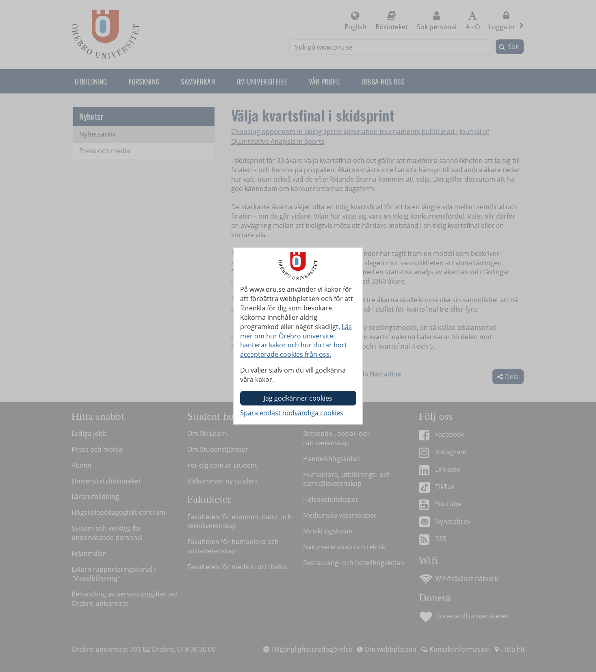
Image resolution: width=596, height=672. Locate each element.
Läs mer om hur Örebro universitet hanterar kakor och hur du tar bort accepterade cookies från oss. (296, 340)
